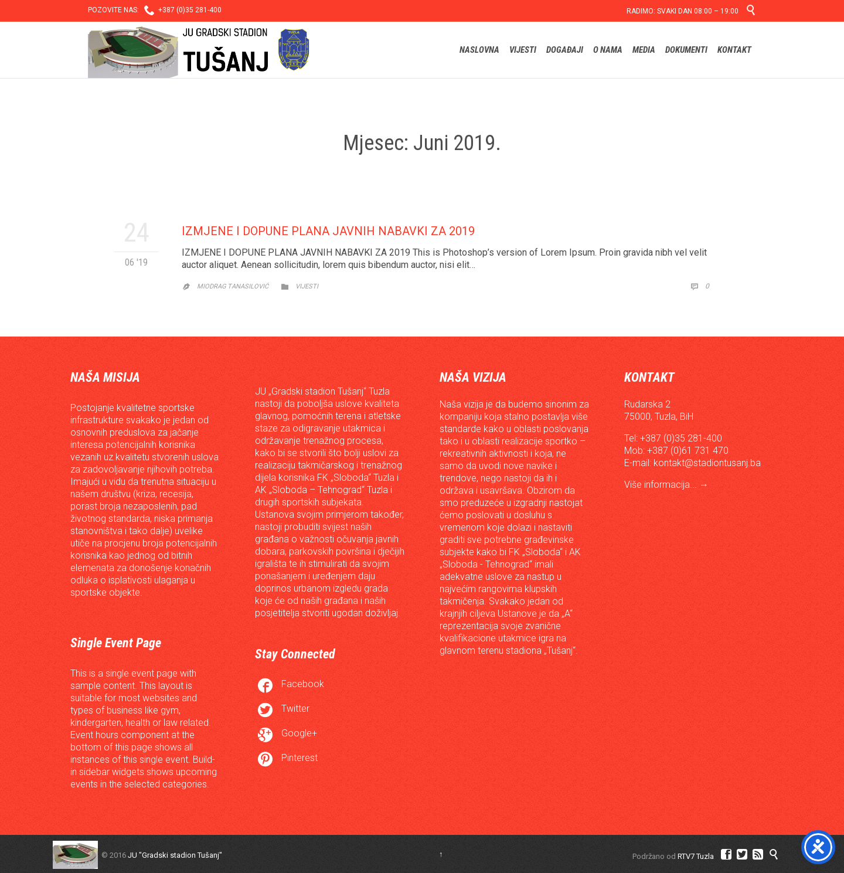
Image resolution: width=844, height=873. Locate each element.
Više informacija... (661, 484)
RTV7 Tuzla (696, 856)
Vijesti (306, 286)
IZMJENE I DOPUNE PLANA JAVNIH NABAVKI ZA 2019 (328, 231)
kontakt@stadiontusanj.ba (707, 462)
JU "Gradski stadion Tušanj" (175, 855)
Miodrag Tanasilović (232, 286)
